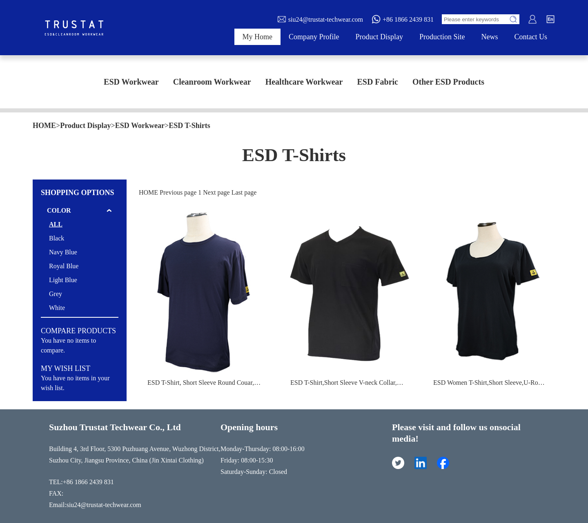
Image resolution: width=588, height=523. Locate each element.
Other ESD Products (448, 81)
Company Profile (314, 37)
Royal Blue (63, 266)
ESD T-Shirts (189, 125)
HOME (44, 125)
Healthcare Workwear (304, 81)
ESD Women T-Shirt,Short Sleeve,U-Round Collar (499, 382)
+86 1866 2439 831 (402, 19)
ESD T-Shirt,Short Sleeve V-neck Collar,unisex (352, 382)
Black (56, 238)
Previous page (178, 192)
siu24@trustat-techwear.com (320, 19)
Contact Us (531, 37)
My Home (258, 37)
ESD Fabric (377, 81)
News (489, 37)
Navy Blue (63, 252)
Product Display (379, 37)
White (57, 307)
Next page (216, 192)
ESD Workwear (131, 81)
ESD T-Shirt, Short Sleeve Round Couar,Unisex (209, 382)
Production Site (442, 37)
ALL (55, 224)
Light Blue (63, 279)
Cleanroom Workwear (212, 81)
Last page (244, 192)
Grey (55, 293)
